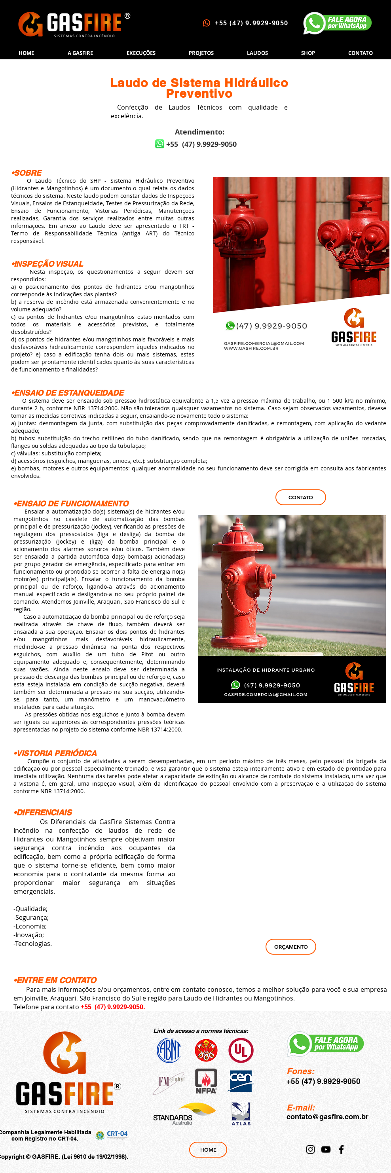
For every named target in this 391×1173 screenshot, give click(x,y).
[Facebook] (341, 1149)
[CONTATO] (300, 497)
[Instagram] (310, 1149)
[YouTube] (326, 1149)
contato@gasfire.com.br (327, 1116)
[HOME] (208, 1150)
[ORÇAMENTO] (291, 947)
